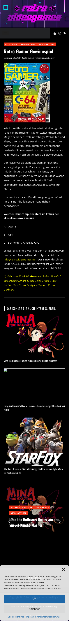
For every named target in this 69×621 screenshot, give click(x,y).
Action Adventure (21, 508)
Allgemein (11, 44)
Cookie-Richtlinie (16, 616)
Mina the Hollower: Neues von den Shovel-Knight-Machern (30, 361)
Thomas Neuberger (45, 57)
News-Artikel (47, 44)
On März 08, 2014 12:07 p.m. (18, 57)
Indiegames (42, 508)
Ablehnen (34, 608)
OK (35, 598)
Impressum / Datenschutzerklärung (42, 616)
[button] (63, 569)
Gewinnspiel (28, 44)
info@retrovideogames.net (20, 259)
